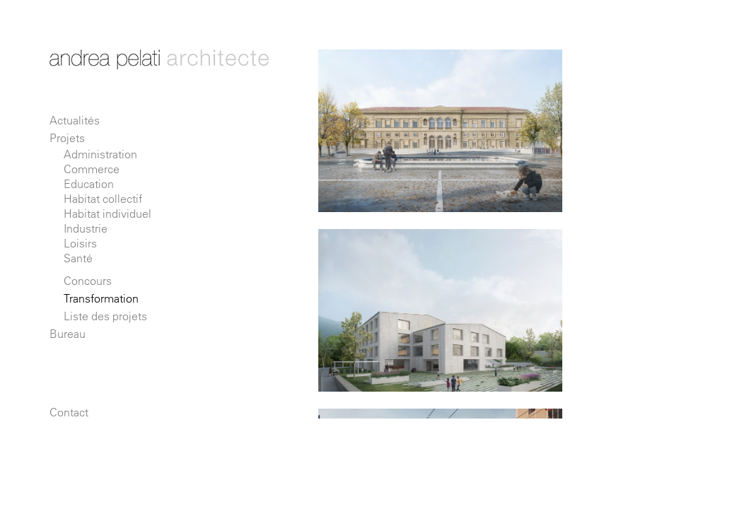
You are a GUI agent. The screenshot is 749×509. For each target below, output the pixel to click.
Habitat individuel (107, 213)
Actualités (75, 120)
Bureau (68, 334)
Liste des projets (105, 316)
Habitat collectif (103, 199)
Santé (78, 258)
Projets (67, 138)
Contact (69, 412)
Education (89, 184)
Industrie (86, 228)
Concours (88, 281)
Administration (100, 154)
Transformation (101, 298)
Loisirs (80, 243)
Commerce (92, 169)
